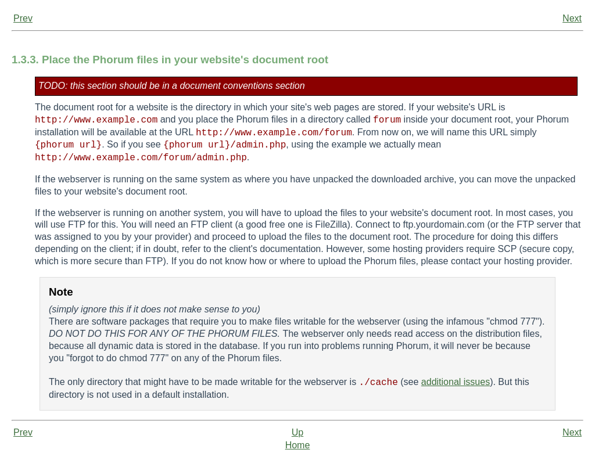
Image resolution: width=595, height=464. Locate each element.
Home (297, 445)
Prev (23, 18)
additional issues (455, 382)
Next (572, 18)
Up (297, 432)
